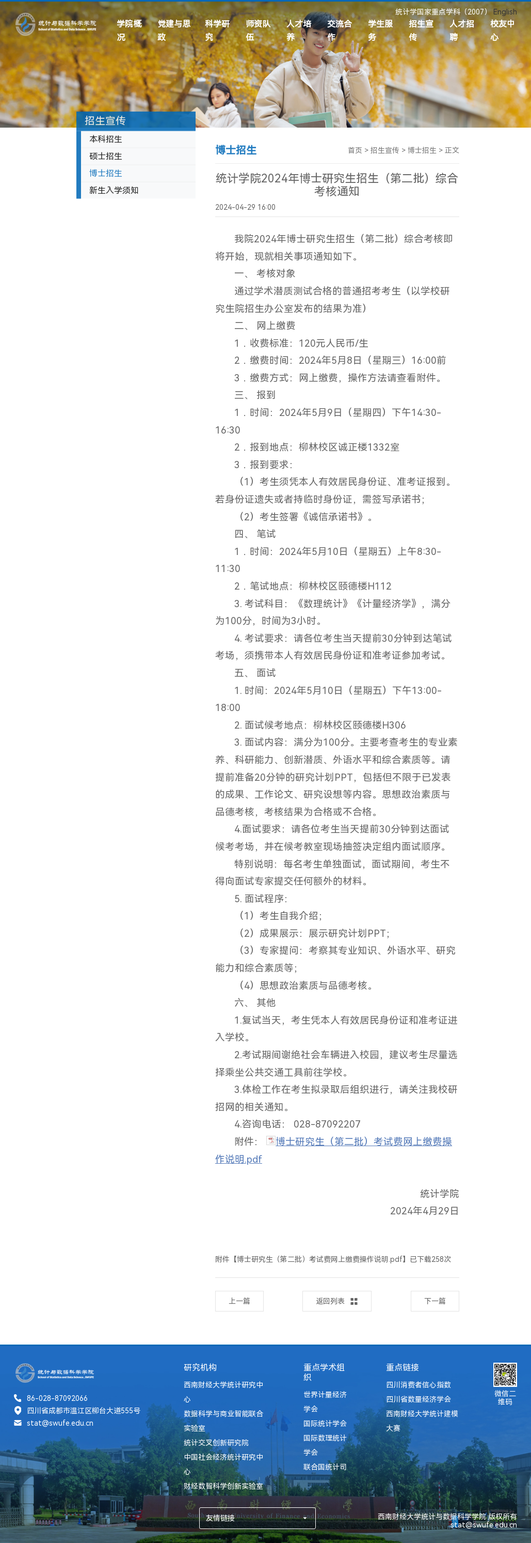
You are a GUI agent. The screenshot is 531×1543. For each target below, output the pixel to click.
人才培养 (298, 30)
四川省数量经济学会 (418, 1399)
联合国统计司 (325, 1467)
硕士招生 (105, 158)
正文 (452, 150)
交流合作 (339, 30)
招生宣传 (421, 30)
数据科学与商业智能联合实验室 (223, 1421)
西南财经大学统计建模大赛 (422, 1421)
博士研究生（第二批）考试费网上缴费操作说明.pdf (320, 1259)
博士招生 (105, 175)
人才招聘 (461, 30)
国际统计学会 (325, 1423)
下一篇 (435, 1301)
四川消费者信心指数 (418, 1385)
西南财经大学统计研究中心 (223, 1392)
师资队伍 (258, 30)
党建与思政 (173, 30)
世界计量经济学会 (325, 1402)
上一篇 (239, 1301)
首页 (355, 150)
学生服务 (380, 30)
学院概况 (129, 30)
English (505, 12)
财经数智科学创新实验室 (223, 1486)
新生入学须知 (114, 192)
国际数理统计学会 (325, 1445)
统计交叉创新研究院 (216, 1443)
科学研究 (217, 30)
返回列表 (337, 1301)
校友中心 (502, 30)
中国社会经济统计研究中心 (223, 1464)
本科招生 (105, 141)
